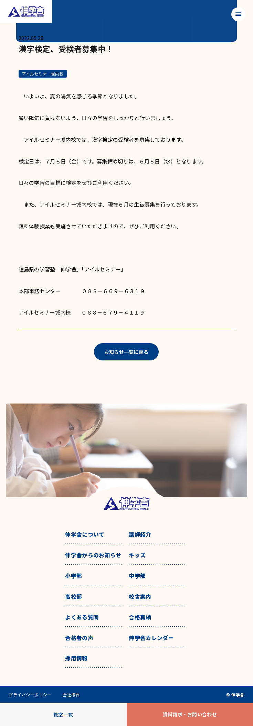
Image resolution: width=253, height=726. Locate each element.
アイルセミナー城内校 (43, 74)
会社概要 (71, 695)
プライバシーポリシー (30, 695)
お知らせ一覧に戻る (126, 351)
